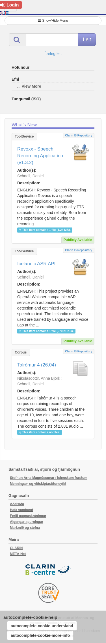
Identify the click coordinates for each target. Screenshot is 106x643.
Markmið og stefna (25, 528)
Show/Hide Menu (53, 21)
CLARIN (16, 548)
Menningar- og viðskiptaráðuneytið (38, 484)
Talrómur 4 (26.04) (36, 365)
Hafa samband (21, 510)
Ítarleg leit (53, 53)
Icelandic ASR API (36, 263)
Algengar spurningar (26, 522)
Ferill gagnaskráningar (28, 516)
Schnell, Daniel (30, 176)
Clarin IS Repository (78, 135)
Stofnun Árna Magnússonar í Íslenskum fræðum (48, 478)
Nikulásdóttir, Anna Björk (38, 378)
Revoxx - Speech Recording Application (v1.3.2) (40, 155)
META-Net (18, 554)
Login (9, 5)
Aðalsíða (17, 504)
